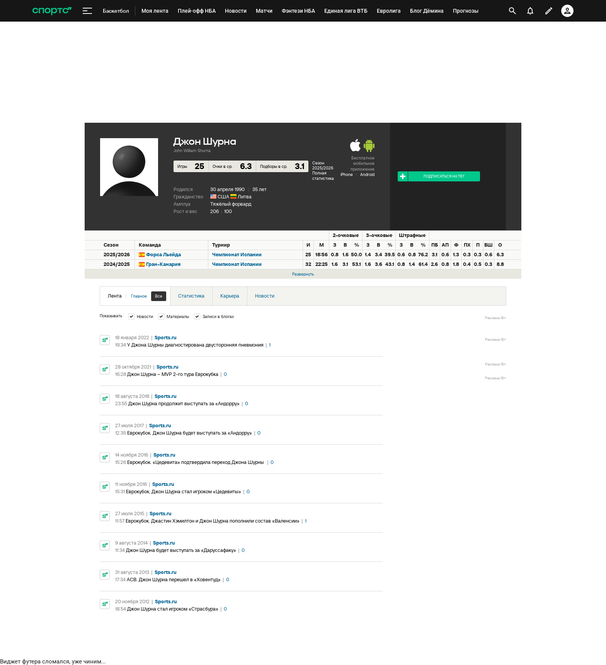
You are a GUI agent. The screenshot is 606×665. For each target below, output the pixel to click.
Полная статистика (323, 175)
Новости (264, 296)
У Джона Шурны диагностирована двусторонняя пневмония (195, 345)
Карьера (229, 296)
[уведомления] (530, 11)
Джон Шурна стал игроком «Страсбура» (172, 609)
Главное (139, 296)
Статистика (191, 296)
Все (158, 296)
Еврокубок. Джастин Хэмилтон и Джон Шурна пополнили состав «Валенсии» (213, 521)
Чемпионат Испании (237, 254)
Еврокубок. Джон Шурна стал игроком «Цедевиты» (183, 491)
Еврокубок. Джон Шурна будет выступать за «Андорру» (189, 433)
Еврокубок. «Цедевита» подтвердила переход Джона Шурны (196, 462)
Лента (137, 296)
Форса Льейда (163, 254)
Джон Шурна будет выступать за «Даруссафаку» (181, 550)
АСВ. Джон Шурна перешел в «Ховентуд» (174, 579)
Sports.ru (166, 337)
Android (367, 174)
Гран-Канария (163, 264)
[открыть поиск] (512, 11)
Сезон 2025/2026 (322, 165)
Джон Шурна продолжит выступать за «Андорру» (184, 403)
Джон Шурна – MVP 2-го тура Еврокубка (172, 374)
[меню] (87, 11)
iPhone (346, 174)
